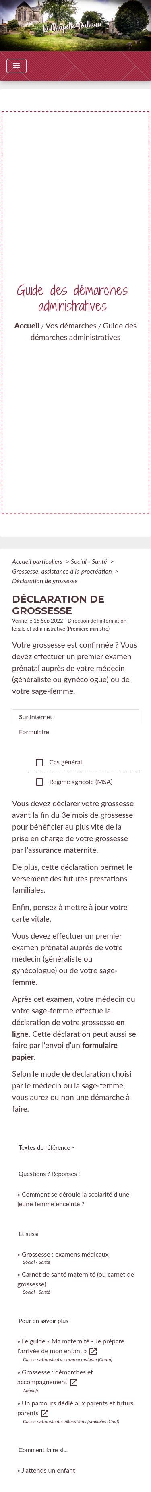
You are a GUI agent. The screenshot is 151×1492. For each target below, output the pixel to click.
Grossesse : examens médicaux (65, 1254)
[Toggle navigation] (16, 66)
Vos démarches (71, 325)
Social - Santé (90, 561)
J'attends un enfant (48, 1470)
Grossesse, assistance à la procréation (63, 571)
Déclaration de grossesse (45, 580)
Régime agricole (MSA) (74, 782)
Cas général (58, 763)
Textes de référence (44, 1147)
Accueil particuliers (38, 561)
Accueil (26, 325)
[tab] (75, 716)
